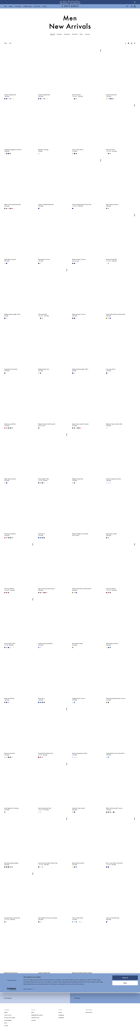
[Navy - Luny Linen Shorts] (106, 373)
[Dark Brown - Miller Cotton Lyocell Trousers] (108, 812)
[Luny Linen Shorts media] (121, 345)
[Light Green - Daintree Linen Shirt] (106, 98)
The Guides (18, 6)
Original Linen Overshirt (10, 369)
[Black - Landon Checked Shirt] (4, 98)
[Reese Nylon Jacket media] (121, 510)
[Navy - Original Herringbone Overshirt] (8, 153)
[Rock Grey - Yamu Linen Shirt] (76, 98)
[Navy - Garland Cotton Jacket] (74, 812)
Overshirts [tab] (75, 34)
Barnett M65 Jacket (77, 643)
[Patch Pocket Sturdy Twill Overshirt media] (121, 290)
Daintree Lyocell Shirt (10, 424)
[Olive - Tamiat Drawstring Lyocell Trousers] (106, 702)
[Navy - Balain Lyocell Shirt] (6, 702)
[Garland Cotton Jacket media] (87, 784)
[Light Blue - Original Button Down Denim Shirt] (106, 757)
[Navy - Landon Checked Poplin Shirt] (38, 208)
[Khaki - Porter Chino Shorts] (72, 153)
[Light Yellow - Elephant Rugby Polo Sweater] (72, 537)
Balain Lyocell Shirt (9, 698)
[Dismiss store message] (134, 2)
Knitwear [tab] (59, 34)
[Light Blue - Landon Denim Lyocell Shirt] (40, 647)
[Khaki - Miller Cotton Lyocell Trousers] (111, 812)
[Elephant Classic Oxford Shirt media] (121, 400)
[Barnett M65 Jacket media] (87, 619)
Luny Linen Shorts (110, 369)
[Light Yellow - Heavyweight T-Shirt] (45, 482)
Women (11, 6)
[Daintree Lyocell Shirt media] (19, 400)
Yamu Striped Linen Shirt (44, 808)
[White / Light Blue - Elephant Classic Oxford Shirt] (106, 428)
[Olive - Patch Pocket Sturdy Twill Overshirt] (106, 318)
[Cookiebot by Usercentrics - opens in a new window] (11, 1028)
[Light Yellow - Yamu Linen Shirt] (72, 98)
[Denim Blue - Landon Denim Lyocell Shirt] (38, 647)
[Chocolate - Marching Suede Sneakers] (6, 867)
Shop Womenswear (75, 3)
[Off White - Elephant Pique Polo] (38, 373)
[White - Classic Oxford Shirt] (79, 921)
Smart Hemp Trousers (44, 259)
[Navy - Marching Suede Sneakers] (8, 867)
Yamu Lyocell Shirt (9, 588)
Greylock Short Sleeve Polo (45, 753)
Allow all (125, 1017)
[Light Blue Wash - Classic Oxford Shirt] (72, 921)
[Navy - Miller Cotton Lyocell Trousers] (113, 812)
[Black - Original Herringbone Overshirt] (6, 153)
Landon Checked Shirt (10, 95)
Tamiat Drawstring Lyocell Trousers (115, 698)
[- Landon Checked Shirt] (6, 98)
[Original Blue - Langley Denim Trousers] (74, 702)
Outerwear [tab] (67, 34)
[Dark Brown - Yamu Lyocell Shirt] (4, 592)
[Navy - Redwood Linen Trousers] (74, 263)
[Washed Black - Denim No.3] (44, 537)
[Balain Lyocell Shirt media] (19, 674)
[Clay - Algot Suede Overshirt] (108, 208)
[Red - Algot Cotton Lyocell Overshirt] (11, 208)
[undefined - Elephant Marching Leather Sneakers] (72, 976)
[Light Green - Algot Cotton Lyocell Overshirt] (8, 208)
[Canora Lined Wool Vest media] (121, 894)
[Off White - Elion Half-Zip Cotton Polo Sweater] (40, 921)
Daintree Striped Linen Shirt (113, 479)
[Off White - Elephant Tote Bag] (38, 153)
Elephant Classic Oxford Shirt (114, 424)
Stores (60, 1012)
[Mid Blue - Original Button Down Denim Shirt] (108, 757)
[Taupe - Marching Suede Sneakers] (11, 867)
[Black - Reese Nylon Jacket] (106, 537)
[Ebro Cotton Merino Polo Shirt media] (121, 839)
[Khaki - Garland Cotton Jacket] (72, 812)
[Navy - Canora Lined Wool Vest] (106, 921)
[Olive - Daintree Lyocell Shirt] (11, 428)
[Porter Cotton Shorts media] (87, 126)
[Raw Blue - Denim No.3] (42, 537)
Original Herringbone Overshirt (12, 149)
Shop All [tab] (52, 34)
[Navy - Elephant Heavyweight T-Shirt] (4, 318)
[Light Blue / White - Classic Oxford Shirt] (74, 921)
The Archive (37, 6)
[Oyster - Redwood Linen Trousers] (76, 263)
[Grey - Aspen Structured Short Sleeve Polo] (42, 867)
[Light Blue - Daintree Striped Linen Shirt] (106, 482)
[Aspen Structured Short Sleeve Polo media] (53, 839)
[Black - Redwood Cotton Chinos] (4, 976)
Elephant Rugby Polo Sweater (80, 534)
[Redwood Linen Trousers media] (87, 235)
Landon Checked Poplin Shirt (46, 204)
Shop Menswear (64, 3)
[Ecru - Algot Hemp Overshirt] (4, 263)
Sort (10, 43)
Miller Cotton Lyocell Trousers (114, 808)
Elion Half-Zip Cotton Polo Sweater (47, 918)
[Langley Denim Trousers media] (87, 674)
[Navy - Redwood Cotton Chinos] (8, 976)
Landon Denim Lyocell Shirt (45, 643)
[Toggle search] (131, 6)
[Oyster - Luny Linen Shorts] (108, 373)
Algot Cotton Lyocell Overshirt (12, 204)
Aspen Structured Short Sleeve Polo (48, 863)
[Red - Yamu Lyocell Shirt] (6, 592)
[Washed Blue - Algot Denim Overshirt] (110, 647)
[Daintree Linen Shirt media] (121, 71)
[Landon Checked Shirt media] (19, 71)
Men (5, 6)
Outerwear (77, 998)
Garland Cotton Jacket (78, 808)
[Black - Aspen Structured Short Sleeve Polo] (38, 867)
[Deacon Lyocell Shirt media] (121, 235)
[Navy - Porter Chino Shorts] (74, 153)
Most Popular (8, 998)
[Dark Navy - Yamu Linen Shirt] (74, 98)
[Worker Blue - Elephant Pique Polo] (40, 373)
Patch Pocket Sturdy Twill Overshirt (115, 314)
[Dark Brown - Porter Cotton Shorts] (76, 153)
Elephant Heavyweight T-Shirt (12, 314)
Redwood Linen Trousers (79, 259)
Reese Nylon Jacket (111, 534)
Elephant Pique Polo (43, 369)
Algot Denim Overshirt (112, 643)
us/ (127, 6)
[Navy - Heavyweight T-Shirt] (42, 482)
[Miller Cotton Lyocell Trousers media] (121, 784)
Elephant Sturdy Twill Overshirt (46, 424)
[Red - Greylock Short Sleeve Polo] (40, 757)
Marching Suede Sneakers (11, 863)
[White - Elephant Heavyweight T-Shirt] (6, 318)
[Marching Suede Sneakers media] (19, 839)
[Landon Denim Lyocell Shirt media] (53, 619)
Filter (5, 43)
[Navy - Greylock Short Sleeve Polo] (38, 757)
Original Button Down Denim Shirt (115, 753)
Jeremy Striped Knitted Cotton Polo (81, 204)
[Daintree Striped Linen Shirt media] (121, 455)
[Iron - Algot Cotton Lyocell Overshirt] (6, 208)
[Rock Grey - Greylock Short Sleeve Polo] (42, 757)
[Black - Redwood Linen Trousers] (72, 263)
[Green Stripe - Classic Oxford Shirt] (76, 921)
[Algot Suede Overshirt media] (121, 180)
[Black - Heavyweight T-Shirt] (38, 482)
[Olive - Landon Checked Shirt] (10, 98)
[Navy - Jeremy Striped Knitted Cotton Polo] (72, 208)
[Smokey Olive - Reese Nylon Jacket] (108, 537)
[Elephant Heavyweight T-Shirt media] (19, 290)
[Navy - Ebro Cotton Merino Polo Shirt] (106, 867)
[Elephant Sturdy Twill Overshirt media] (53, 400)
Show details (27, 1028)
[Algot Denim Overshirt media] (121, 619)
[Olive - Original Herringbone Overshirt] (10, 153)
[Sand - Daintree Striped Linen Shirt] (110, 482)
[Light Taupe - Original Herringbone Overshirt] (4, 153)
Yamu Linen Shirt (76, 95)
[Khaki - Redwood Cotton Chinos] (6, 976)
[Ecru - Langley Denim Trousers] (72, 702)
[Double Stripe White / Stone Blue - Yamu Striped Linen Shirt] (38, 812)
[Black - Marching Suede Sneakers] (4, 867)
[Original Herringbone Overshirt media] (19, 126)
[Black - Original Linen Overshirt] (4, 373)
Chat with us (89, 1012)
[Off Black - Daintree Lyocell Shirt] (10, 428)
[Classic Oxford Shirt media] (87, 894)
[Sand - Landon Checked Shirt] (11, 98)
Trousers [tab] (87, 34)
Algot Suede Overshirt (112, 204)
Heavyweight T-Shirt (43, 479)
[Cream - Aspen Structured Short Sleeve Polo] (40, 867)
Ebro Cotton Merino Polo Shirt (114, 863)
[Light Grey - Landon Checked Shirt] (8, 98)
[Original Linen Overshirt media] (19, 345)
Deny (125, 1022)
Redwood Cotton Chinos (11, 973)
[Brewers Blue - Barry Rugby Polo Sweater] (4, 812)
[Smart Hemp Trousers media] (53, 235)
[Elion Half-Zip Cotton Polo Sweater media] (53, 894)
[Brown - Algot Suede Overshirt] (106, 208)
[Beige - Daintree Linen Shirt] (108, 98)
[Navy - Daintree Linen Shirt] (110, 98)
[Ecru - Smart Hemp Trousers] (40, 263)
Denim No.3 (41, 534)
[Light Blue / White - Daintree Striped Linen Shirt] (108, 482)
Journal (44, 6)
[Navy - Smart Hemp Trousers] (38, 263)
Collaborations (27, 6)
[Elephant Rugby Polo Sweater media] (87, 510)
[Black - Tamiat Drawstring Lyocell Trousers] (108, 702)
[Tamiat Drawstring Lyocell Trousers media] (121, 674)
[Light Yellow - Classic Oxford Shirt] (78, 921)
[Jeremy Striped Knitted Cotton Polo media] (87, 180)
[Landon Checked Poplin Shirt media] (53, 180)
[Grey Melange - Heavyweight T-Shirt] (40, 482)
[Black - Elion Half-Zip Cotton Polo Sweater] (38, 921)
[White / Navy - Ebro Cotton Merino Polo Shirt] (108, 867)
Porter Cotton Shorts (77, 149)
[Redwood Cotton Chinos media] (19, 949)
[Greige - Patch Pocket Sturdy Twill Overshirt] (108, 318)
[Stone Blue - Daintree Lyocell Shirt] (6, 428)
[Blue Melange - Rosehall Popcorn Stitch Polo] (4, 921)
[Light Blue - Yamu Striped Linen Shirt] (40, 812)
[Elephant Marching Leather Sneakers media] (87, 949)
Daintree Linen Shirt (111, 95)
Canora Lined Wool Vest (112, 918)
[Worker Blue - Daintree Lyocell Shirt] (8, 428)
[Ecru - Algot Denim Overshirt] (106, 647)
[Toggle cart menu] (134, 6)
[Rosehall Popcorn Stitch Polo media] (19, 894)
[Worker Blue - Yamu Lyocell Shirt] (8, 592)
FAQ (32, 1012)
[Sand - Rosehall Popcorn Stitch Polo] (6, 921)
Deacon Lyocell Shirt (111, 259)
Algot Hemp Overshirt (10, 259)
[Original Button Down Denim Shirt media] (121, 729)
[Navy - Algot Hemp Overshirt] (6, 263)
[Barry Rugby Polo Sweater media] (19, 784)
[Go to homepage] (70, 6)
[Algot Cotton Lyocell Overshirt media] (19, 180)
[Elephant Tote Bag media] (53, 126)
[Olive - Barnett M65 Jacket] (72, 647)
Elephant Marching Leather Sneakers (82, 973)
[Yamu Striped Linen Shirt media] (53, 784)
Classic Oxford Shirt (77, 918)
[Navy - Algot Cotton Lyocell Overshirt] (10, 208)
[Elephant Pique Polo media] (53, 345)
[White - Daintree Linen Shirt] (113, 98)
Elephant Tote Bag (43, 149)
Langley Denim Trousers (78, 698)
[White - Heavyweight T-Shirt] (44, 482)
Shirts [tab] (81, 34)
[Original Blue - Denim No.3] (40, 537)
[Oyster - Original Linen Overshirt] (6, 373)
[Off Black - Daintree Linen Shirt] (111, 98)
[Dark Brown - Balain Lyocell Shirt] (4, 702)
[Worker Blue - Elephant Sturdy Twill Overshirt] (38, 428)
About (6, 1012)
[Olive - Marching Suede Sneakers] (10, 867)
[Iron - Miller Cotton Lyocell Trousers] (110, 812)
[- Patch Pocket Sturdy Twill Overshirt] (110, 318)
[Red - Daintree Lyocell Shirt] (4, 428)
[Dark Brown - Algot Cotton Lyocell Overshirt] (4, 208)
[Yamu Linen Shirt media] (87, 71)
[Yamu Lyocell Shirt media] (19, 565)
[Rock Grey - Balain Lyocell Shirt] (8, 702)
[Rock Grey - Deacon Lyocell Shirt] (108, 263)
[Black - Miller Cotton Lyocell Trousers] (106, 812)
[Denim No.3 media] (53, 510)
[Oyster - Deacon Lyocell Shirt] (106, 263)
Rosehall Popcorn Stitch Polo (12, 918)
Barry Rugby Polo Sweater (11, 808)
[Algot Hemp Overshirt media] (19, 235)
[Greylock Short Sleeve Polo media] (53, 729)
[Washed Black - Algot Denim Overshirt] (108, 647)
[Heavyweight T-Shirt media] (53, 455)
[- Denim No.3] (38, 537)
